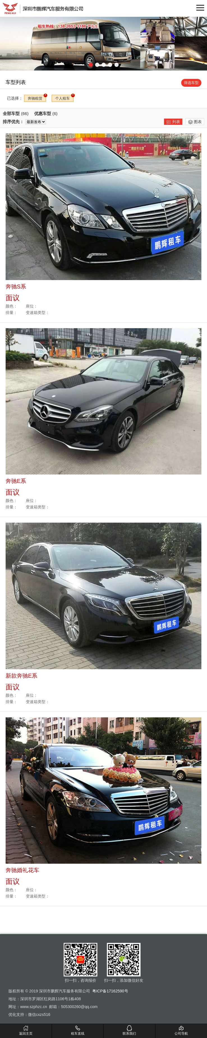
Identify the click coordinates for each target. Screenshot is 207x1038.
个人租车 (62, 98)
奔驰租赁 (35, 98)
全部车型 (16, 113)
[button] (91, 65)
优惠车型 (46, 113)
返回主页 (26, 1030)
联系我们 (129, 1030)
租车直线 (78, 1030)
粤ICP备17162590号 (110, 991)
